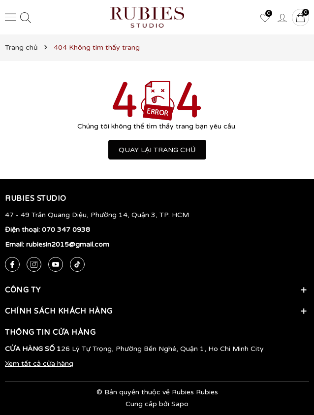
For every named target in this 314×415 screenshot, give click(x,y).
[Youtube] (55, 264)
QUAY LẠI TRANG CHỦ (157, 150)
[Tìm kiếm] (25, 17)
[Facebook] (12, 264)
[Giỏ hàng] (300, 17)
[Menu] (10, 17)
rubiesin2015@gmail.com (67, 244)
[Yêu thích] (264, 17)
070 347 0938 (66, 229)
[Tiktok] (77, 264)
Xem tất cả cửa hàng (39, 363)
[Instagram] (34, 264)
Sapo (179, 404)
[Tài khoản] (282, 17)
